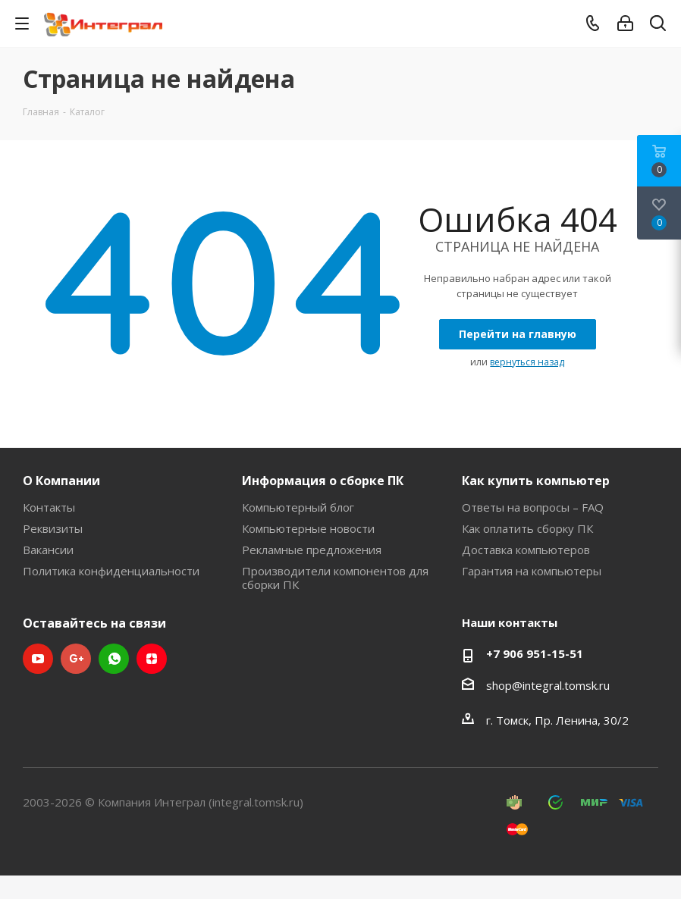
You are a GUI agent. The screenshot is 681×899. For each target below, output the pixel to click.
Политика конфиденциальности (111, 570)
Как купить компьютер (536, 480)
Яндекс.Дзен (152, 659)
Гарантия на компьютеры (531, 570)
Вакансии (48, 549)
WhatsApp (114, 659)
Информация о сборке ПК (322, 480)
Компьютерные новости (308, 528)
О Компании (61, 480)
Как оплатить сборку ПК (527, 528)
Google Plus (76, 659)
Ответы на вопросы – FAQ (533, 507)
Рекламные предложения (311, 549)
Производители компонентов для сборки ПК (335, 577)
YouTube (38, 659)
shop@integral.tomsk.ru (548, 685)
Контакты (49, 507)
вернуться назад (527, 362)
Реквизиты (53, 528)
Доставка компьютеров (526, 549)
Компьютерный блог (298, 507)
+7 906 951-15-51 (534, 653)
